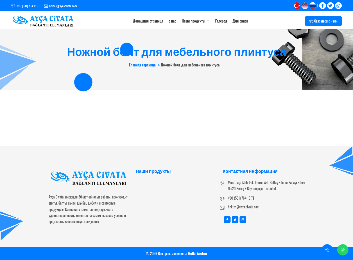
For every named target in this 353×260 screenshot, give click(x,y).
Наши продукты (196, 21)
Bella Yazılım (197, 253)
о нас (172, 21)
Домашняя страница (148, 21)
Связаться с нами (323, 21)
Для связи (240, 21)
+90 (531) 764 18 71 (241, 198)
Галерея (221, 21)
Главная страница (142, 65)
